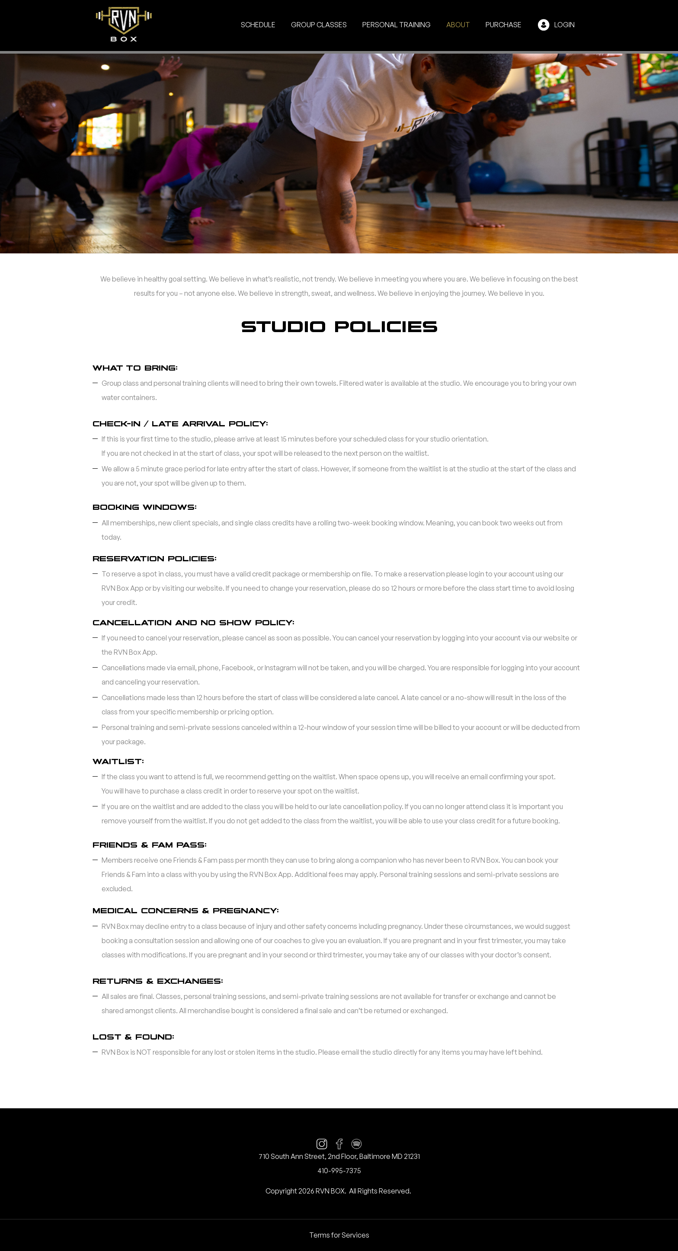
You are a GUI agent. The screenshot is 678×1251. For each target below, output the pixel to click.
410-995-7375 (339, 1170)
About (458, 24)
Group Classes (319, 24)
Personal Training (396, 24)
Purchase (503, 24)
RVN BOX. (331, 1191)
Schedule (258, 24)
